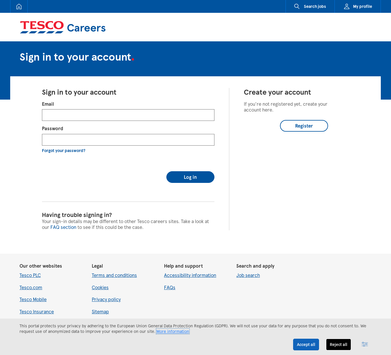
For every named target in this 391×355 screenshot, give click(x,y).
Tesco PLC (30, 269)
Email (48, 104)
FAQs (169, 281)
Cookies (100, 281)
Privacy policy (106, 293)
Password (52, 128)
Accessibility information (190, 269)
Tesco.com (31, 281)
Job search (248, 269)
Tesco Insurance (37, 305)
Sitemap (100, 305)
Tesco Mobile (33, 293)
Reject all (338, 344)
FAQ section (63, 220)
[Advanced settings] (364, 344)
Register (304, 125)
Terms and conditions (114, 269)
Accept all (306, 344)
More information (172, 331)
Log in (190, 170)
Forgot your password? (63, 150)
